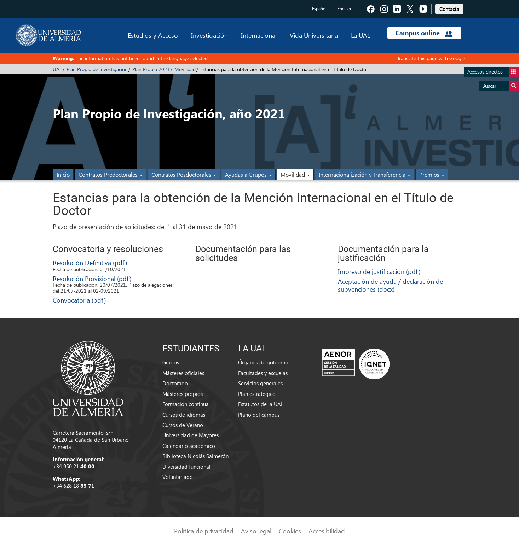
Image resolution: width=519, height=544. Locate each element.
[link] (449, 8)
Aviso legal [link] (256, 530)
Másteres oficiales (183, 372)
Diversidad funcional (186, 466)
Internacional (259, 35)
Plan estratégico (257, 393)
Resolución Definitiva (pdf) (90, 262)
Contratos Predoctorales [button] (111, 174)
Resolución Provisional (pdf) (92, 278)
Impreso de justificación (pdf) (379, 271)
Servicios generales (260, 383)
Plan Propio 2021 (151, 69)
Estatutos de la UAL (260, 404)
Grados (170, 362)
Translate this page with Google (431, 58)
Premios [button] (431, 174)
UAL (57, 69)
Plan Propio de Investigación (97, 69)
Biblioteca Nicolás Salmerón (195, 456)
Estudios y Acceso (153, 35)
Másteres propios (182, 393)
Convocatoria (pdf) (79, 300)
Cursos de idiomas (183, 414)
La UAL (360, 35)
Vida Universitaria (314, 35)
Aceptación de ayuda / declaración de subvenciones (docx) (390, 285)
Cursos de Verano (182, 424)
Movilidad (185, 69)
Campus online (424, 33)
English (344, 8)
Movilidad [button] (295, 174)
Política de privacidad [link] (203, 530)
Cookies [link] (290, 530)
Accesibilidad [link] (326, 530)
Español (319, 8)
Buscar (500, 86)
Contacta (449, 9)
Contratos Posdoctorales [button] (183, 174)
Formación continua (185, 404)
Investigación (209, 35)
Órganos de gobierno (263, 362)
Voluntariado (177, 476)
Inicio (63, 174)
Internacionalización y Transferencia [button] (364, 174)
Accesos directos (493, 72)
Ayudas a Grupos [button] (248, 174)
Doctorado (175, 383)
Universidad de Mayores (190, 435)
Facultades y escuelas (263, 372)
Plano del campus (258, 414)
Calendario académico (188, 445)
